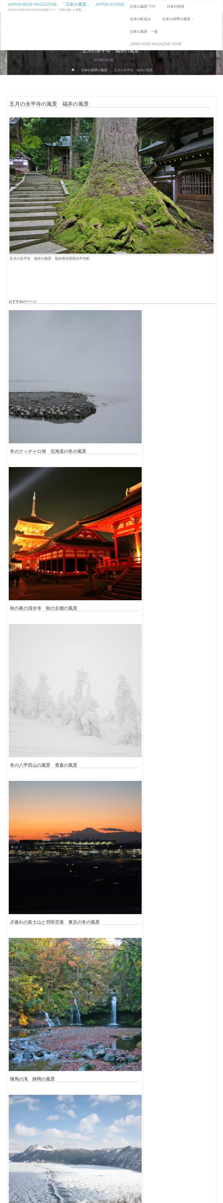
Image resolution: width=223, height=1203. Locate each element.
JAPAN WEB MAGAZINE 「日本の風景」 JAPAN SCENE (65, 4)
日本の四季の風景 (94, 70)
